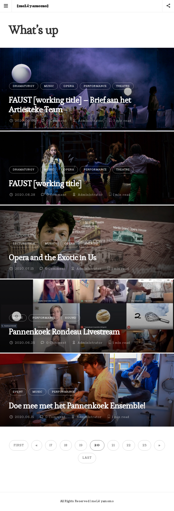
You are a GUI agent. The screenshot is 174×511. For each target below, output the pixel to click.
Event (18, 392)
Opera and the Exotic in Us (52, 257)
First (19, 445)
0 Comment (57, 121)
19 (81, 445)
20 (97, 445)
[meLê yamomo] (32, 6)
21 (113, 445)
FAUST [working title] (45, 183)
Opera (68, 86)
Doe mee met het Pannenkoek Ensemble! (77, 406)
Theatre (123, 86)
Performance (95, 86)
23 (145, 445)
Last (87, 458)
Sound (70, 318)
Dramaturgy (23, 86)
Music (49, 86)
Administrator (90, 121)
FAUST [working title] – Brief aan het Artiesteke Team (70, 105)
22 (129, 445)
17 (50, 445)
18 (66, 445)
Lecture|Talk (24, 243)
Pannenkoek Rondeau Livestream (64, 332)
